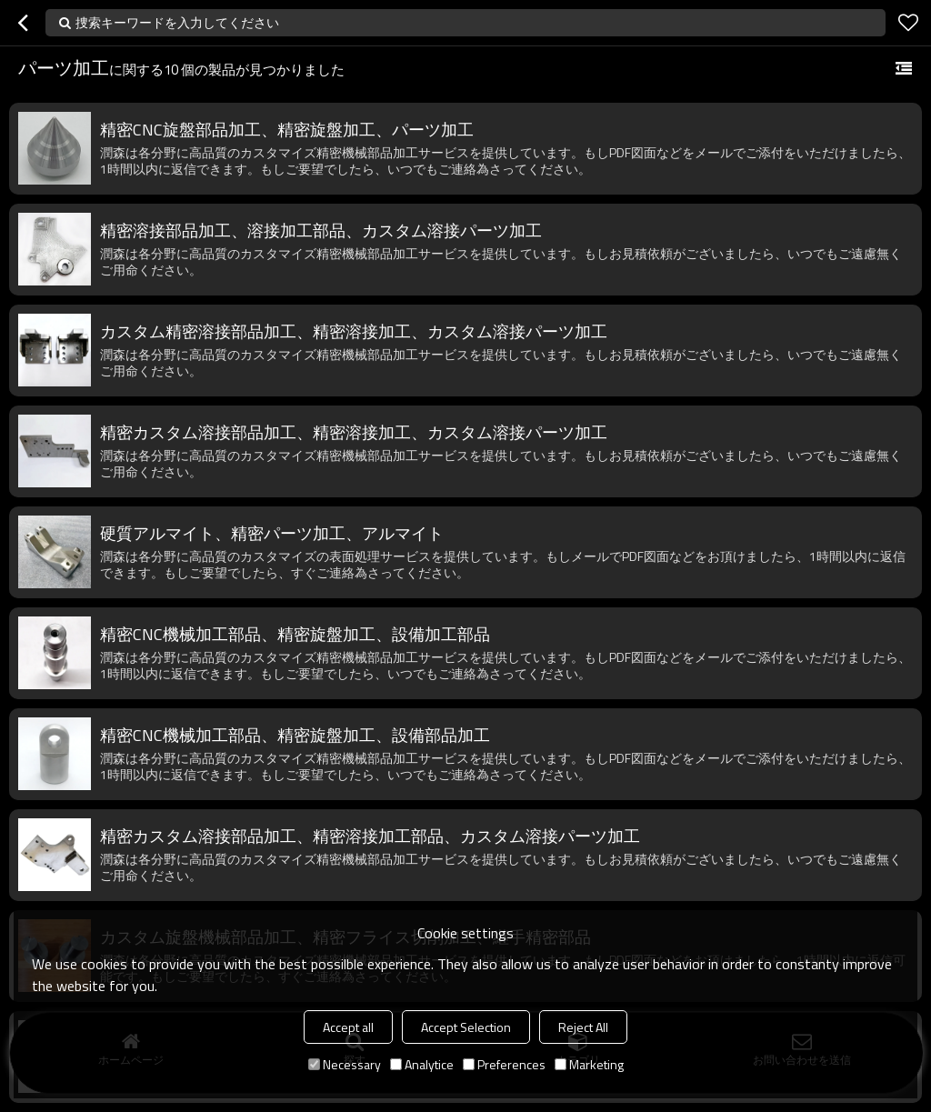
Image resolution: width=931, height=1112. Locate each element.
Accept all (348, 1027)
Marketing (589, 1064)
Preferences (504, 1064)
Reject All (583, 1027)
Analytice (422, 1064)
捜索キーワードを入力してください (177, 22)
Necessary (344, 1064)
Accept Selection (466, 1027)
